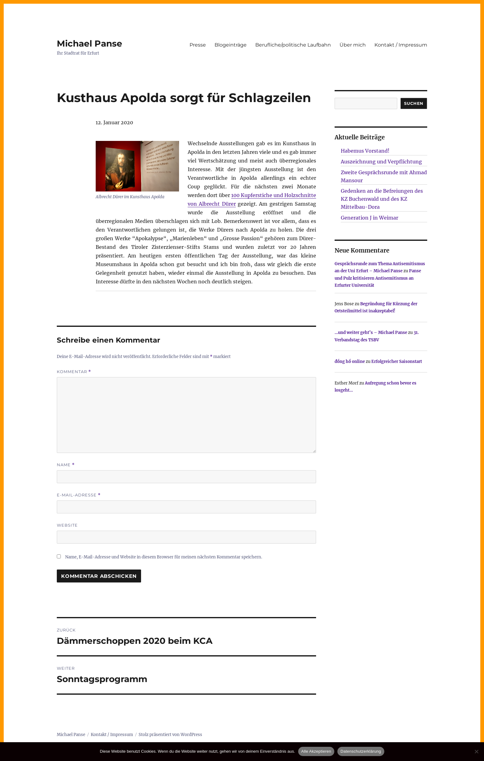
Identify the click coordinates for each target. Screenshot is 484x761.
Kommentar (74, 371)
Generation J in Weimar (369, 218)
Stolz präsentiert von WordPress (170, 734)
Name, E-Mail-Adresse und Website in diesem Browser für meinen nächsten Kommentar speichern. (163, 557)
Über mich (353, 45)
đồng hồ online (350, 361)
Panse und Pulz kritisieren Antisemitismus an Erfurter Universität (378, 278)
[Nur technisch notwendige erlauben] (476, 751)
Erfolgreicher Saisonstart (396, 361)
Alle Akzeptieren (316, 751)
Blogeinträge (231, 45)
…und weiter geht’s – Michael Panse (371, 332)
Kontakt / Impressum (400, 45)
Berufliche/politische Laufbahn (293, 45)
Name (66, 464)
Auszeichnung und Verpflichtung (381, 161)
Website (67, 525)
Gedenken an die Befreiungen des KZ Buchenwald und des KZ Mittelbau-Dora (382, 199)
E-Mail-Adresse (79, 495)
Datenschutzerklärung (360, 751)
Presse (198, 45)
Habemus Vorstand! (365, 151)
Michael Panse (89, 43)
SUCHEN (414, 103)
